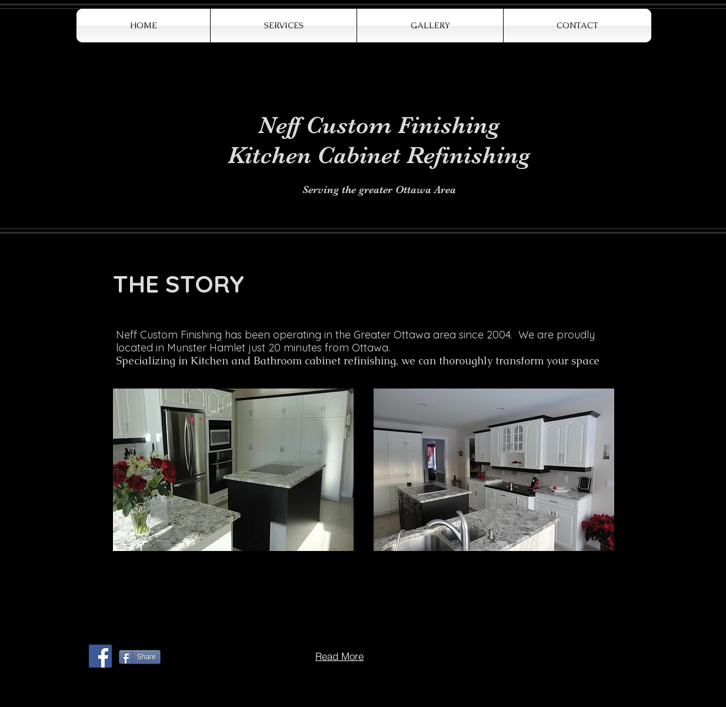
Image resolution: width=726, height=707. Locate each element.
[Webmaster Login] (117, 683)
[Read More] (339, 656)
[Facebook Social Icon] (100, 656)
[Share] (140, 657)
